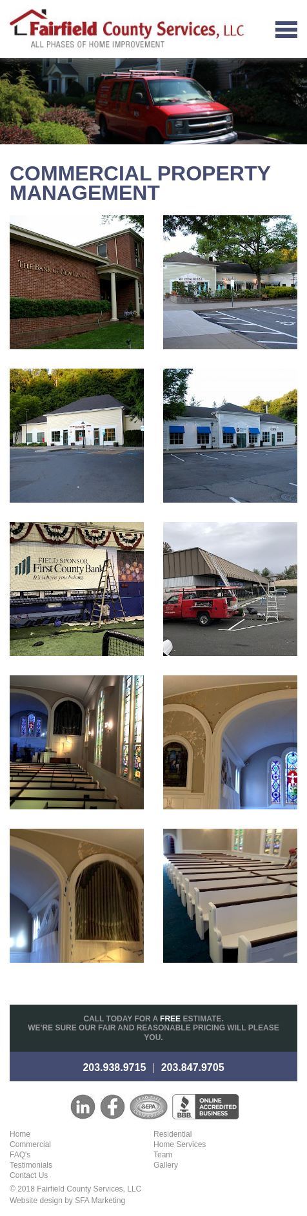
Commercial (30, 1144)
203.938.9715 (114, 1067)
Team (163, 1154)
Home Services (180, 1144)
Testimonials (31, 1165)
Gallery (166, 1165)
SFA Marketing (100, 1200)
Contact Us (29, 1175)
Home (20, 1134)
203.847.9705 (192, 1067)
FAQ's (20, 1154)
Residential (173, 1134)
